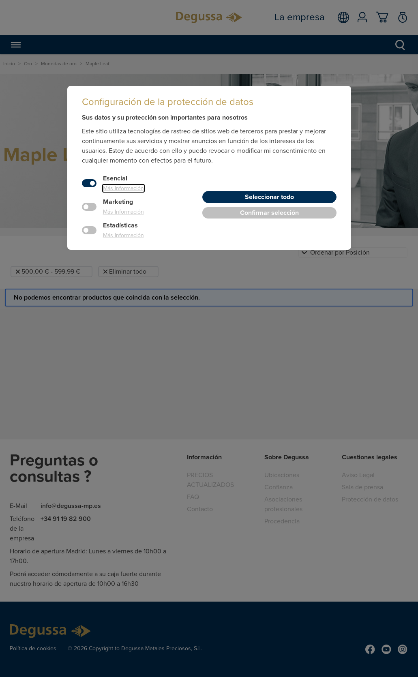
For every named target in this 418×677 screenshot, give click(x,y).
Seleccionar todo (269, 197)
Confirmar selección (269, 213)
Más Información (123, 188)
